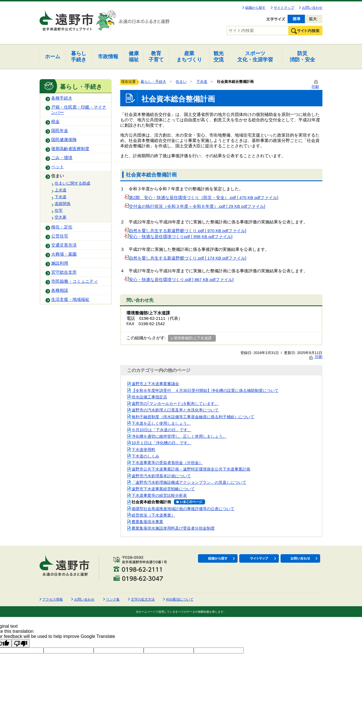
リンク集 (113, 599)
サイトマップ (284, 8)
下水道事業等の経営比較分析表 (159, 495)
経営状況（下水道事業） (153, 515)
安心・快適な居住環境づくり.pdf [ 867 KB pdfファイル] (179, 279)
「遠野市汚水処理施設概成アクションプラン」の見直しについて (189, 482)
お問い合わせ (312, 8)
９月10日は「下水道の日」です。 (161, 430)
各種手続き (61, 98)
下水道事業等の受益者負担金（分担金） (167, 462)
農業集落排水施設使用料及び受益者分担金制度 (173, 528)
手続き (78, 56)
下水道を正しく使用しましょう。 (161, 423)
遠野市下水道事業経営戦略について (163, 489)
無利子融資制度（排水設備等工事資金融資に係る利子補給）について (193, 417)
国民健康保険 (64, 139)
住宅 (59, 210)
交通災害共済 (64, 245)
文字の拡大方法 (143, 599)
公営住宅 (59, 236)
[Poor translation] (21, 643)
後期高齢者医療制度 (70, 148)
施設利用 (59, 263)
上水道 (60, 190)
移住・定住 (61, 227)
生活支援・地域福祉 (70, 299)
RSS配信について (179, 599)
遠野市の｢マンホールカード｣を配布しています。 (175, 403)
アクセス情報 (52, 599)
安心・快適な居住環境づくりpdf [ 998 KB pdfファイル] (178, 236)
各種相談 (59, 290)
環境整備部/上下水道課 (193, 338)
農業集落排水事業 (147, 521)
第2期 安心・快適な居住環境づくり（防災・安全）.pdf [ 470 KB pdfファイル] (201, 197)
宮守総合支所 (64, 272)
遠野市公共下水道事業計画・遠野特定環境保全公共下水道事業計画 (191, 469)
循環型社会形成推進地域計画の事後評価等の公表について (183, 508)
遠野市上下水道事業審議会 (155, 383)
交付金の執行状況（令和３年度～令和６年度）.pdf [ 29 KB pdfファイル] (194, 206)
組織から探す (255, 8)
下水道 (60, 197)
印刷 (315, 357)
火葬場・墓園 (64, 254)
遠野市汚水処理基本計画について (161, 476)
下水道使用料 (143, 449)
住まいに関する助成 (72, 183)
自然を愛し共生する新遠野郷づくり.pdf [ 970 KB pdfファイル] (185, 230)
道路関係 (62, 203)
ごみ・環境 (61, 158)
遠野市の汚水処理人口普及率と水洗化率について (175, 410)
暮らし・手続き (153, 81)
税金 (55, 121)
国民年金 (59, 130)
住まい (57, 176)
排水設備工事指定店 (149, 397)
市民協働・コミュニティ (74, 281)
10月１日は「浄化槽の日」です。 (161, 443)
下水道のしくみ (145, 456)
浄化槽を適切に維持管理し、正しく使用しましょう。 (179, 436)
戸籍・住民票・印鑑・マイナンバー (78, 110)
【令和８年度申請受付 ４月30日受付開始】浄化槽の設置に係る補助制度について (205, 390)
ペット (57, 167)
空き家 (60, 217)
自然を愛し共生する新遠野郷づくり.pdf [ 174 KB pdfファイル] (185, 258)
